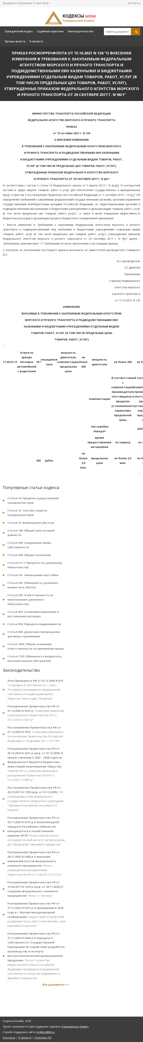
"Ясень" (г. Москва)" (35, 892)
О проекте (36, 41)
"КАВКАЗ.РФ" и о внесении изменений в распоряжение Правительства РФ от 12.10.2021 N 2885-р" (35, 767)
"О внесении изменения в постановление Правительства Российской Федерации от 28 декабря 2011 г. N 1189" (35, 737)
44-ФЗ (115, 185)
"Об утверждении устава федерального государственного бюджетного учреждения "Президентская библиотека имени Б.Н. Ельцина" (35, 802)
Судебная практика (50, 31)
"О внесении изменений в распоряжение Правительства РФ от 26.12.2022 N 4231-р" (35, 716)
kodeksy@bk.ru (45, 1032)
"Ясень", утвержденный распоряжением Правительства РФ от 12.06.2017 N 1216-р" (34, 866)
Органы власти (15, 41)
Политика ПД (42, 1037)
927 (132, 195)
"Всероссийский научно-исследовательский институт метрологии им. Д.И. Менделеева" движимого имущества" (36, 834)
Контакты (134, 3)
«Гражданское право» (75, 1026)
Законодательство (80, 31)
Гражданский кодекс (19, 31)
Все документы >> (56, 987)
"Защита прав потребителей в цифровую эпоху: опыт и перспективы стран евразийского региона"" (36, 918)
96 (105, 179)
